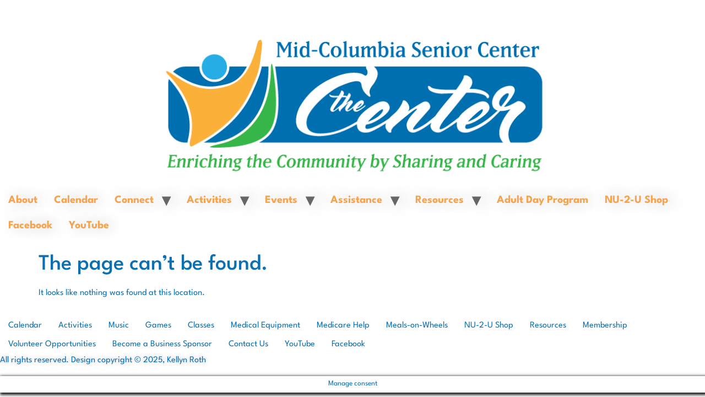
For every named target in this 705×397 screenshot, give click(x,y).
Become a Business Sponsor (162, 344)
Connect (134, 200)
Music (119, 325)
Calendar (76, 200)
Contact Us (248, 344)
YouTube (89, 225)
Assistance (356, 200)
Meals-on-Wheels (417, 325)
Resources (439, 200)
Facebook (30, 225)
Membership (605, 325)
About (22, 200)
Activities (209, 200)
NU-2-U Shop (636, 200)
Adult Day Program (542, 200)
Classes (201, 325)
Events (281, 200)
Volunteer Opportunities (52, 344)
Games (158, 325)
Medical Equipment (265, 325)
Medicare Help (343, 325)
